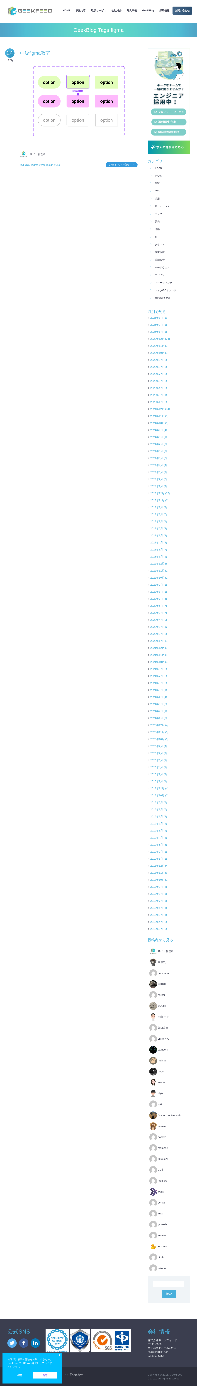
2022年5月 (156, 612)
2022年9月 (156, 584)
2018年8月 (156, 893)
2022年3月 (156, 626)
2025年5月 (156, 381)
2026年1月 (156, 331)
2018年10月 (157, 879)
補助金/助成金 (162, 298)
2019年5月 (156, 830)
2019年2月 (156, 851)
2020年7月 (156, 753)
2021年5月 (156, 690)
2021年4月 (156, 697)
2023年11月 (157, 500)
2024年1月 (156, 486)
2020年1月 (156, 781)
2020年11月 (157, 732)
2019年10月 (157, 795)
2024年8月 (156, 437)
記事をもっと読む (120, 164)
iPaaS (158, 168)
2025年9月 (156, 359)
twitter (12, 1343)
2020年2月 (156, 774)
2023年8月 (156, 514)
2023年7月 (156, 521)
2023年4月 (156, 542)
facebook (23, 1343)
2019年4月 (156, 837)
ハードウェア (162, 267)
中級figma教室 (35, 53)
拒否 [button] (19, 1375)
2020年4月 (156, 767)
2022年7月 (156, 598)
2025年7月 (156, 373)
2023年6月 (156, 528)
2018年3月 (156, 928)
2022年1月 (156, 640)
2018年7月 (156, 900)
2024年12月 (157, 409)
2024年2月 (156, 479)
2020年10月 (157, 739)
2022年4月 (156, 619)
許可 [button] (45, 1375)
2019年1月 (156, 858)
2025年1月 (156, 402)
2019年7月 (156, 816)
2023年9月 (156, 507)
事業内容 (81, 10)
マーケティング (163, 282)
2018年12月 (157, 865)
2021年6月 (156, 683)
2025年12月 (157, 338)
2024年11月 (157, 416)
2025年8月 (156, 366)
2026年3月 (156, 317)
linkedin (35, 1343)
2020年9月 (156, 746)
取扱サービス (98, 10)
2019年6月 (156, 823)
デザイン (160, 275)
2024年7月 (156, 444)
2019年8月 (156, 809)
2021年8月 (156, 669)
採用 (157, 198)
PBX (157, 183)
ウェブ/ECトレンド (165, 290)
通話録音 (160, 260)
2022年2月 (156, 633)
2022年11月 (157, 570)
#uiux (57, 164)
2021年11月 (157, 655)
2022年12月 (157, 563)
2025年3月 (156, 395)
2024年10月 (157, 423)
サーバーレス (162, 206)
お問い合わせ (182, 10)
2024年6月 (156, 451)
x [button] (60, 1354)
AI (156, 237)
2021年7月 (156, 676)
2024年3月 (156, 472)
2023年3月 (156, 549)
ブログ (158, 214)
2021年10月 (157, 662)
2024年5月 (156, 458)
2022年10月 (157, 577)
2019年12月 (157, 788)
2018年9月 (156, 886)
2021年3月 (156, 704)
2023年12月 (157, 493)
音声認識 (160, 252)
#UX (27, 164)
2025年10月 (157, 352)
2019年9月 (156, 802)
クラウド (160, 244)
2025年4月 (156, 388)
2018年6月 (156, 907)
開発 (157, 221)
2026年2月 (156, 324)
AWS (157, 191)
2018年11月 (157, 872)
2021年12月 (157, 647)
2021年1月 (156, 718)
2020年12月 (157, 725)
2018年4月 (156, 921)
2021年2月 (156, 711)
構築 (157, 229)
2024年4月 (156, 465)
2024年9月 (156, 430)
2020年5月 (156, 760)
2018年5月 (156, 914)
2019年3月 (156, 844)
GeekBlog (148, 10)
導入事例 (132, 10)
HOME (66, 10)
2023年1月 (156, 556)
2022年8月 (156, 591)
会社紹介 (117, 10)
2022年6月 (156, 605)
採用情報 (164, 10)
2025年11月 (157, 345)
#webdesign (46, 164)
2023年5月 (156, 535)
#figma (35, 164)
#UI (22, 164)
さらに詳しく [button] (14, 1367)
